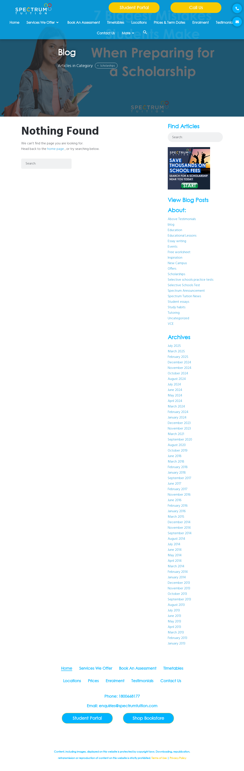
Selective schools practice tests (190, 280)
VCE (171, 324)
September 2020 (180, 439)
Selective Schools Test (184, 285)
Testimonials (225, 22)
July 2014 (174, 544)
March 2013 (176, 632)
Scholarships (106, 66)
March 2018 (176, 461)
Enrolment (200, 22)
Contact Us (106, 33)
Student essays (178, 302)
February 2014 (178, 572)
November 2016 (179, 495)
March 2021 (176, 434)
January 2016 (177, 511)
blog (171, 224)
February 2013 (177, 638)
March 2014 (176, 566)
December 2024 (179, 362)
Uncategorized (178, 318)
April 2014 (175, 561)
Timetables (115, 22)
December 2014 (179, 522)
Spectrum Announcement (186, 291)
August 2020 (177, 445)
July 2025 (174, 346)
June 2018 (175, 456)
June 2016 (175, 500)
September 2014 (179, 533)
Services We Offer (42, 22)
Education (175, 230)
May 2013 (174, 621)
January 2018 (177, 472)
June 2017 (174, 484)
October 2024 (178, 373)
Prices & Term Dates (169, 22)
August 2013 (176, 605)
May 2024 (175, 395)
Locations (139, 22)
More (128, 33)
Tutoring (174, 313)
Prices (93, 680)
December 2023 (179, 423)
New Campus (177, 263)
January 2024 (177, 417)
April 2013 (174, 627)
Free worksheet (179, 252)
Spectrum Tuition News (184, 296)
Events (172, 247)
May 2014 (175, 555)
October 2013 (177, 594)
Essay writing (177, 241)
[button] (145, 32)
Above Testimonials (182, 219)
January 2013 (176, 643)
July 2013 (174, 610)
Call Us (196, 7)
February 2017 (177, 489)
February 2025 (178, 357)
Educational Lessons (182, 235)
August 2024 (177, 379)
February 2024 (178, 412)
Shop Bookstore (148, 718)
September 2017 (179, 478)
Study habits (176, 307)
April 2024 (175, 401)
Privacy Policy (178, 758)
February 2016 (178, 506)
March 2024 (176, 406)
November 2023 (179, 428)
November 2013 (179, 588)
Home (14, 22)
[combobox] (46, 164)
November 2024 (179, 368)
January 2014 (177, 577)
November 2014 (179, 528)
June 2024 (175, 390)
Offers (172, 269)
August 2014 (176, 539)
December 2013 (179, 583)
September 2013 (179, 599)
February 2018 (178, 467)
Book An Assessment (83, 22)
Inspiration (175, 258)
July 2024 (174, 384)
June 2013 (174, 616)
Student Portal (134, 7)
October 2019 (177, 450)
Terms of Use (159, 758)
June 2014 (175, 550)
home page (55, 149)
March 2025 (176, 351)
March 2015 (176, 517)
